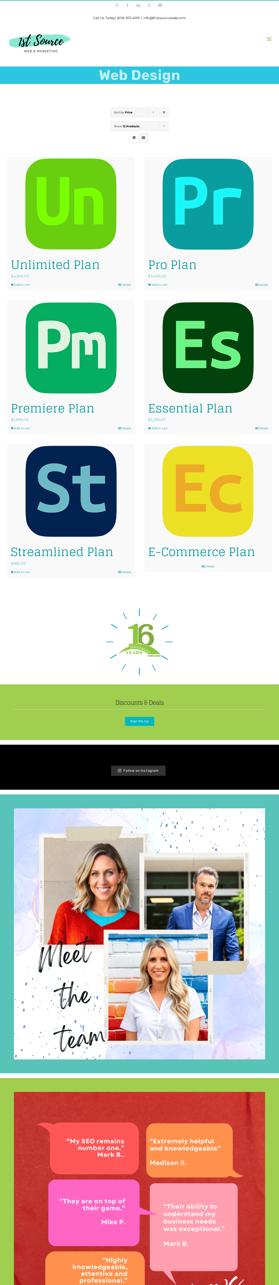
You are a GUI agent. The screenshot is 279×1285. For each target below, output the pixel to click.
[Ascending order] (163, 112)
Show (126, 126)
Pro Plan (172, 264)
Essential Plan (190, 408)
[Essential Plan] (208, 348)
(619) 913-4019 (128, 18)
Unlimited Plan (55, 264)
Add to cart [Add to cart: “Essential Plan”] (159, 428)
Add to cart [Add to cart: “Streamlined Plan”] (22, 572)
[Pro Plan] (208, 204)
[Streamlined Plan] (71, 491)
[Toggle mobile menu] (269, 39)
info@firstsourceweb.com (164, 18)
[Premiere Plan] (71, 348)
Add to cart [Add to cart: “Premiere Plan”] (22, 428)
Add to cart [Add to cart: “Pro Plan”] (159, 284)
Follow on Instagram (138, 771)
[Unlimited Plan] (71, 204)
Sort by (123, 112)
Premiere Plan (53, 408)
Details (126, 284)
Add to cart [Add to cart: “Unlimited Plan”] (22, 284)
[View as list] (143, 137)
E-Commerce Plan (201, 551)
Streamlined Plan (62, 551)
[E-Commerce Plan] (208, 491)
